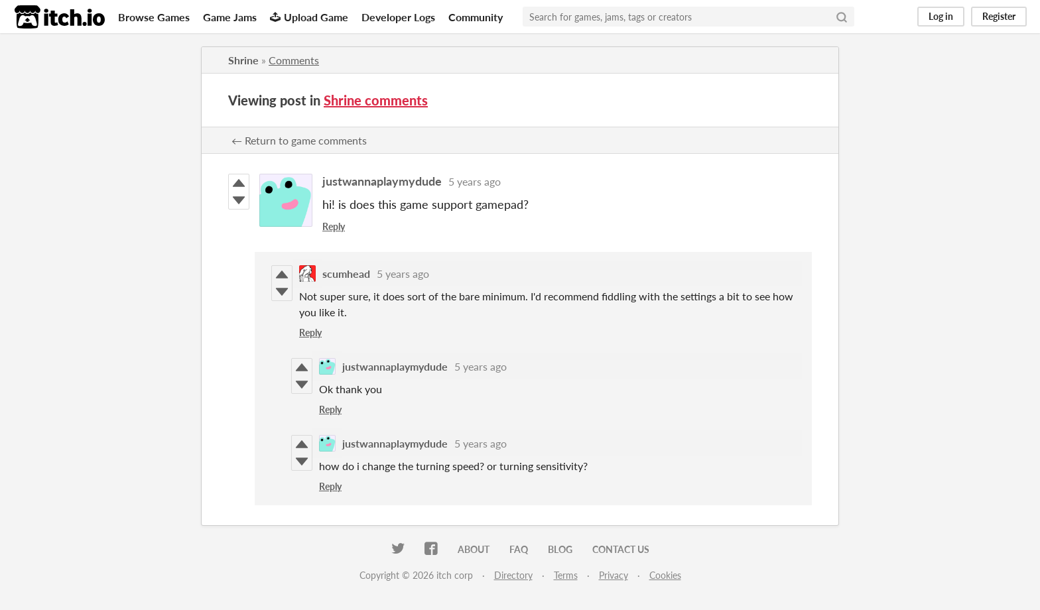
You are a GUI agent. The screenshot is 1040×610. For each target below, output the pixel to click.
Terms (566, 575)
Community (475, 17)
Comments (294, 60)
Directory (513, 575)
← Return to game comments (299, 140)
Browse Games (154, 17)
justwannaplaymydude (382, 181)
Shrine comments (376, 100)
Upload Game (309, 17)
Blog (560, 549)
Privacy (613, 575)
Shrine (243, 60)
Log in (941, 16)
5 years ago (474, 181)
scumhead (346, 273)
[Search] (841, 17)
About (473, 549)
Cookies (665, 575)
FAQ (518, 549)
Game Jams (230, 17)
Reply (333, 226)
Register (998, 16)
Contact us (620, 549)
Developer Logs (398, 17)
